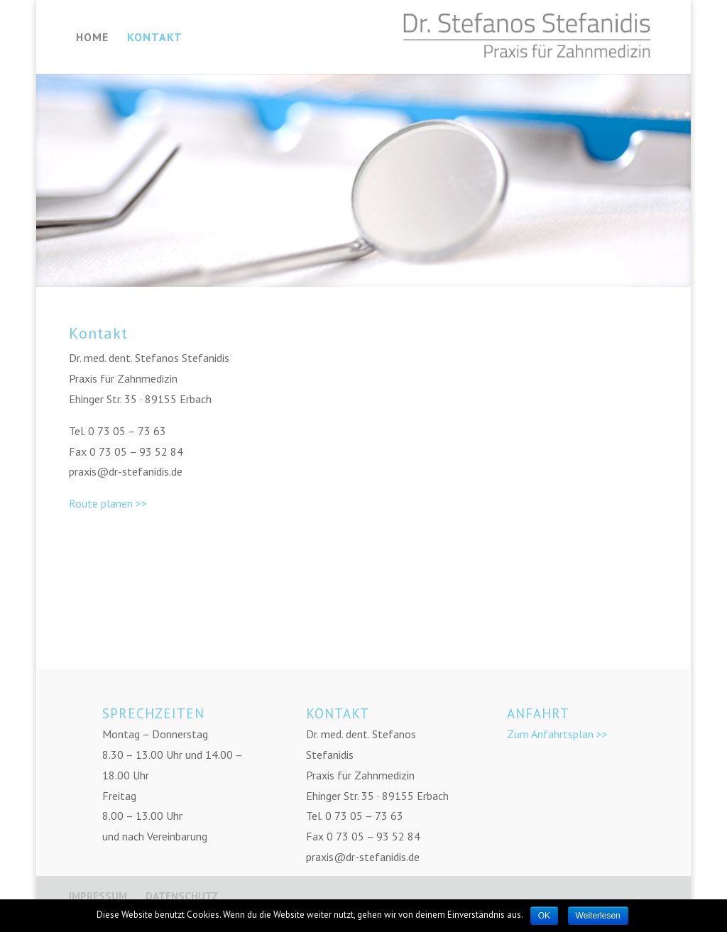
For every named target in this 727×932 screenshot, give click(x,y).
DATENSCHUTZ (182, 896)
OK (544, 916)
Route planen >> (108, 503)
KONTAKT (154, 38)
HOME (92, 38)
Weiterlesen (598, 916)
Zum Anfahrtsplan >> (557, 734)
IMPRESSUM (98, 896)
